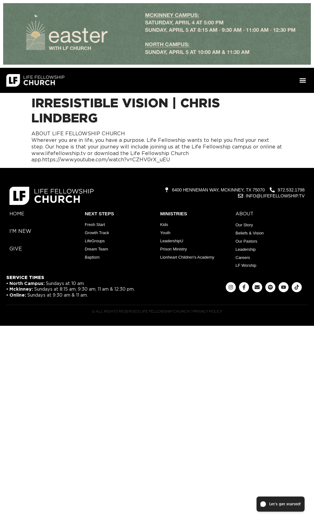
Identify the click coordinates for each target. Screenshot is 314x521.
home (16, 214)
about (244, 214)
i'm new (20, 231)
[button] (302, 80)
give (15, 249)
